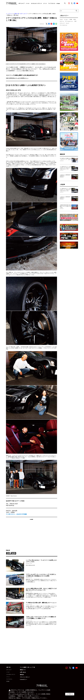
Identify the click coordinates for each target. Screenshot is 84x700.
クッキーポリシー (19, 694)
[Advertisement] (31, 536)
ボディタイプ (23, 13)
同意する (69, 694)
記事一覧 (16, 13)
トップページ (9, 13)
